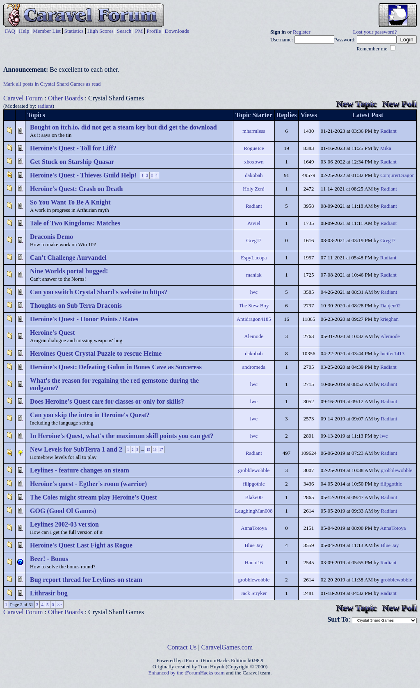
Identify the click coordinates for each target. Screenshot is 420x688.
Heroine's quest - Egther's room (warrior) (88, 483)
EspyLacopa (254, 258)
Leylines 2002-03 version (64, 524)
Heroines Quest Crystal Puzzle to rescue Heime (96, 353)
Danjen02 (390, 306)
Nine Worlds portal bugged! (69, 271)
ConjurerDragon (397, 175)
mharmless (253, 131)
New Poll (399, 104)
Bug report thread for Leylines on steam (86, 579)
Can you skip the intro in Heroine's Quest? (89, 414)
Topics (36, 114)
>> (59, 604)
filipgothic (254, 484)
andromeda (253, 367)
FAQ (10, 31)
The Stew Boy (254, 306)
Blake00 (253, 497)
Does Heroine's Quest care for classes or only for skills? (107, 401)
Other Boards (65, 98)
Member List (47, 31)
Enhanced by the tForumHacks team (186, 673)
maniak (254, 275)
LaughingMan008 (254, 511)
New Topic (356, 104)
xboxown (254, 162)
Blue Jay (254, 545)
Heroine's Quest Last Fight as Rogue (81, 545)
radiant (45, 106)
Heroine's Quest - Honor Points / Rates (84, 319)
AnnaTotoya (254, 528)
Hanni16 (254, 562)
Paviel (253, 223)
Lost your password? (375, 32)
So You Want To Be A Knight (70, 202)
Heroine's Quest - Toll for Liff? (73, 148)
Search (124, 31)
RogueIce (254, 148)
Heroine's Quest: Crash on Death (76, 188)
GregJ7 (253, 240)
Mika (385, 148)
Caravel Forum (23, 98)
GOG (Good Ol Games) (63, 510)
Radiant (388, 131)
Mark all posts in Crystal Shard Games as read (51, 84)
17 (161, 449)
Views (308, 114)
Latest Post (367, 114)
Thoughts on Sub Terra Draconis (76, 305)
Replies (286, 114)
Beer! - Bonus (49, 558)
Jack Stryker (254, 593)
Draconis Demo (51, 236)
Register (301, 32)
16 (155, 449)
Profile (153, 31)
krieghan (389, 319)
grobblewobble (253, 470)
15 (148, 449)
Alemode (253, 336)
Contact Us (182, 647)
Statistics (74, 31)
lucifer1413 (392, 353)
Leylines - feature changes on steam (79, 470)
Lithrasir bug (49, 593)
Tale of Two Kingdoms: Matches (75, 223)
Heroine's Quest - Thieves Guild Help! (83, 175)
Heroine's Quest (52, 332)
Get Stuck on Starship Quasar (72, 161)
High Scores (100, 31)
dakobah (253, 175)
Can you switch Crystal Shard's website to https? (98, 291)
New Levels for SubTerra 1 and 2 (76, 449)
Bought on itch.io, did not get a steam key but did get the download (123, 127)
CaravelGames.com (227, 647)
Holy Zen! (254, 189)
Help (24, 31)
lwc (254, 292)
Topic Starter (254, 114)
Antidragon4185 (254, 319)
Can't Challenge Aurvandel (68, 257)
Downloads (177, 31)
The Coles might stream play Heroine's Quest (93, 497)
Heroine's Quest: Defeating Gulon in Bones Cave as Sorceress (116, 366)
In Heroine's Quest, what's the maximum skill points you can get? (121, 435)
